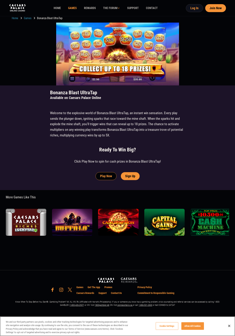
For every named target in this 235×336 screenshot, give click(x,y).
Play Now (106, 176)
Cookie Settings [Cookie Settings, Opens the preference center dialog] (166, 326)
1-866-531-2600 (145, 305)
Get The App (94, 287)
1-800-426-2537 (76, 305)
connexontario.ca (125, 305)
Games (28, 18)
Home (15, 18)
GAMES (72, 8)
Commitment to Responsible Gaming (155, 293)
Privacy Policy (144, 287)
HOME (57, 8)
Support (102, 293)
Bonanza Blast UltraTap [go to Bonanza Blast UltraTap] (49, 18)
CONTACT (152, 8)
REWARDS (90, 8)
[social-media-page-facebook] (53, 291)
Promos (108, 287)
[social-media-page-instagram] (62, 291)
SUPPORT (133, 8)
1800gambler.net (102, 305)
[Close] (229, 326)
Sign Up (130, 176)
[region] (117, 326)
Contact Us (116, 293)
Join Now (216, 8)
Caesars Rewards (85, 293)
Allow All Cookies (192, 326)
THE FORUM (110, 8)
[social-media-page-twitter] (71, 291)
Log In (194, 8)
